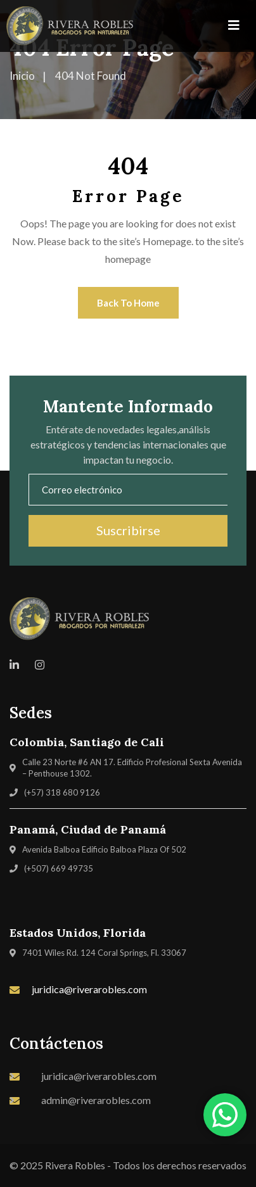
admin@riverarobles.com (96, 1100)
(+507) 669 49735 (58, 868)
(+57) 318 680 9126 (62, 792)
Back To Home (128, 302)
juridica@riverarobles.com (89, 989)
